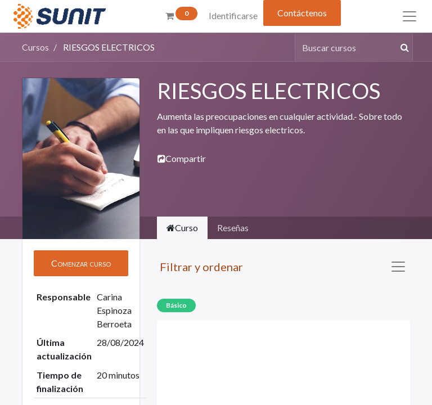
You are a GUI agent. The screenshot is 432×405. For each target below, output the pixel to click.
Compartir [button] (182, 158)
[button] (81, 263)
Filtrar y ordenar (201, 266)
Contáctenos (302, 12)
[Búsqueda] (402, 47)
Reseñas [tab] (233, 227)
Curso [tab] (182, 227)
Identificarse (233, 15)
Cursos (35, 47)
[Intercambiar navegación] (398, 266)
